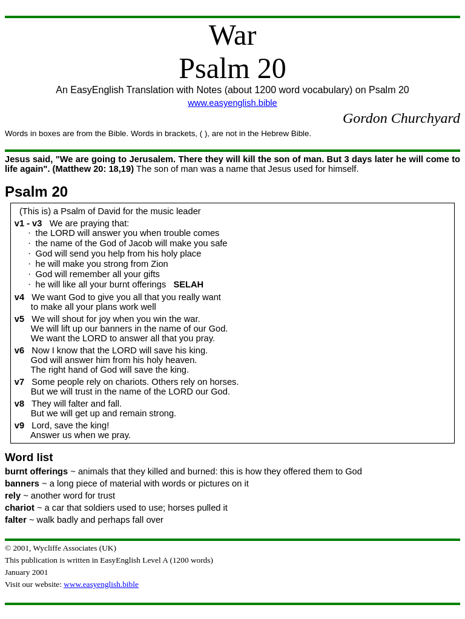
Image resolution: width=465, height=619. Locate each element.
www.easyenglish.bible (232, 103)
